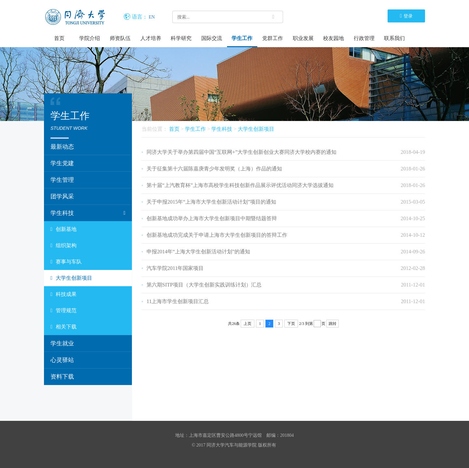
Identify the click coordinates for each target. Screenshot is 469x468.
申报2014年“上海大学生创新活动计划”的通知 (198, 251)
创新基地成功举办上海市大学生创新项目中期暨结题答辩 (212, 218)
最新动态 (62, 146)
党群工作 (272, 38)
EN (152, 17)
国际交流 (211, 38)
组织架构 (63, 245)
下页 (291, 323)
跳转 (332, 323)
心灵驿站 (62, 360)
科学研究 (181, 38)
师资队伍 (120, 38)
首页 (59, 38)
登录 (406, 16)
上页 (247, 323)
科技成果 (63, 294)
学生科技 (87, 213)
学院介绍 (89, 38)
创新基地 (63, 229)
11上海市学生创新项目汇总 (178, 301)
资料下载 (62, 376)
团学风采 (62, 196)
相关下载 (63, 327)
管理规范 (63, 310)
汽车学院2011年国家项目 (175, 268)
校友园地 (333, 38)
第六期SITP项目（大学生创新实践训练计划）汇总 (204, 284)
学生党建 (62, 163)
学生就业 (62, 343)
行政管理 (364, 38)
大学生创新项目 (71, 278)
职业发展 (303, 38)
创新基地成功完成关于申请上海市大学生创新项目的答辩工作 (217, 235)
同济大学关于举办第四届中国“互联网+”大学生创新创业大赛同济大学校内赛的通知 (241, 152)
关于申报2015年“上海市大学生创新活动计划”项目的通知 (211, 202)
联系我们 (394, 38)
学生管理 (62, 180)
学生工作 (242, 38)
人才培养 (150, 38)
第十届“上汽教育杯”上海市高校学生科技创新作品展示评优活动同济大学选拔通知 (240, 185)
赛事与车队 (66, 262)
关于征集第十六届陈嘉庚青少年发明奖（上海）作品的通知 (214, 168)
